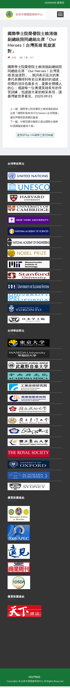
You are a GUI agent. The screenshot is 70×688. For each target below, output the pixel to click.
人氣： (28, 57)
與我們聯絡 (34, 677)
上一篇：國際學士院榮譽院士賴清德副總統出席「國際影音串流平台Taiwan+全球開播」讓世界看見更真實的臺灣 (35, 113)
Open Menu (60, 14)
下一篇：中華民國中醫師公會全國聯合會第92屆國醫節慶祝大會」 (34, 123)
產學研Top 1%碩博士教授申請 (35, 135)
